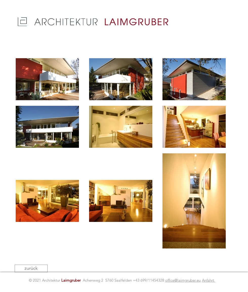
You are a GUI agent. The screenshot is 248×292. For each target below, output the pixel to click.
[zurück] (31, 268)
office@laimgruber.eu (183, 280)
